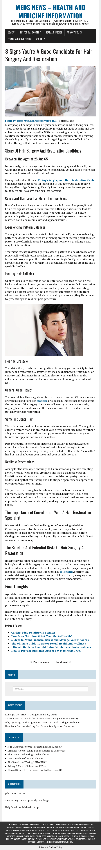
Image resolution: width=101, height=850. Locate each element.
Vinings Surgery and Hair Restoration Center (67, 180)
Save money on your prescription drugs (27, 800)
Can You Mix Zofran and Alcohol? (25, 758)
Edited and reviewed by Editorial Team (36, 121)
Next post (63, 662)
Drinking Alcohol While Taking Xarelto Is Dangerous (36, 750)
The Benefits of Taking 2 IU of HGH (26, 762)
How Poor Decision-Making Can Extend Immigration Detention (40, 726)
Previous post (40, 662)
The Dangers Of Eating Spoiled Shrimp (28, 754)
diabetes (41, 401)
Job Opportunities (15, 793)
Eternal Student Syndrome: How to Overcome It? (34, 770)
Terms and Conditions (19, 39)
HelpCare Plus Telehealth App (21, 807)
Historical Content (30, 32)
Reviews (11, 32)
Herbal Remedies (53, 32)
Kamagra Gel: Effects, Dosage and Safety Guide (31, 714)
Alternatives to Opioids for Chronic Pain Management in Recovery (41, 718)
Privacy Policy (74, 32)
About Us (40, 39)
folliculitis (66, 572)
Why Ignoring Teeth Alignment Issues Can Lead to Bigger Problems (42, 722)
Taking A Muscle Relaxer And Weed (26, 766)
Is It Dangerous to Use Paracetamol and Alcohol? (34, 746)
